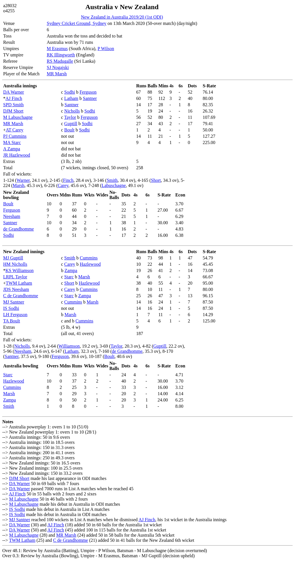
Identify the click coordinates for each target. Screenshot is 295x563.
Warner (23, 180)
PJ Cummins (14, 136)
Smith (112, 180)
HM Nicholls (15, 264)
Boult (69, 129)
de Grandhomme (18, 229)
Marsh (18, 185)
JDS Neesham (16, 289)
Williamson (69, 346)
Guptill (70, 123)
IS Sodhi (11, 308)
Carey (63, 185)
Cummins (88, 257)
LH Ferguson (15, 314)
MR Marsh (57, 73)
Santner (90, 98)
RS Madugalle (60, 61)
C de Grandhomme (20, 295)
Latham (71, 98)
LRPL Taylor (15, 276)
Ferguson (87, 92)
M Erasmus (57, 48)
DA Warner (13, 92)
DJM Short (13, 111)
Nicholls (72, 111)
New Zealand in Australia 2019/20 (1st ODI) (122, 17)
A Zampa (11, 148)
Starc (69, 276)
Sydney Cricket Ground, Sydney (76, 23)
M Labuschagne (18, 117)
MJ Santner (13, 302)
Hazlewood (90, 264)
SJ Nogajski (58, 67)
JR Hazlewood (16, 155)
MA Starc (12, 142)
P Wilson (105, 48)
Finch (68, 180)
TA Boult (11, 320)
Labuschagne (113, 185)
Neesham (11, 216)
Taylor (70, 117)
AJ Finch (13, 98)
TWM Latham (19, 283)
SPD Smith (13, 104)
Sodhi (69, 92)
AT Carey (14, 129)
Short (156, 180)
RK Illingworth (61, 54)
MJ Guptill (13, 257)
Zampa (71, 270)
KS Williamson (19, 270)
